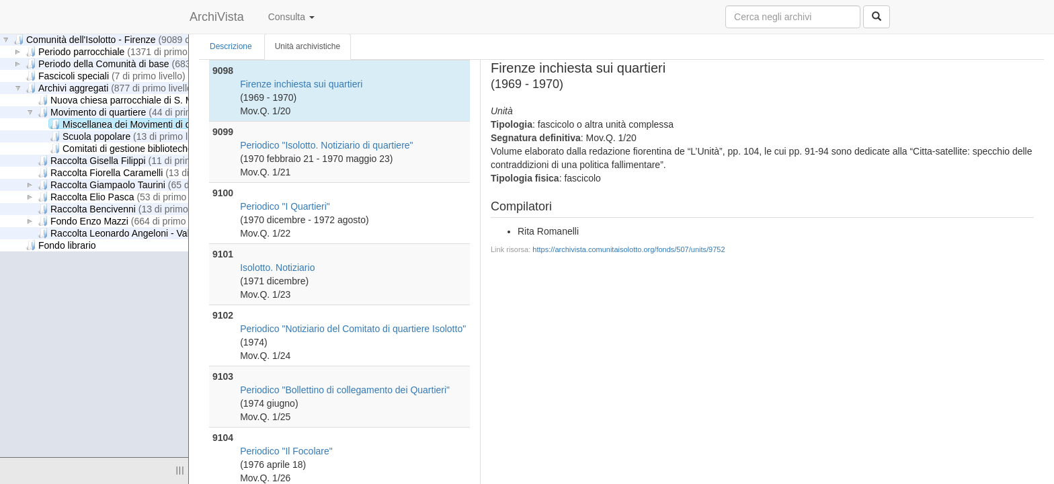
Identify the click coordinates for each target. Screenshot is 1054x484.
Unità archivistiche (307, 46)
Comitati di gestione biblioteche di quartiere (184, 148)
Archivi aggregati (110, 88)
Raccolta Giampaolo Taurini (142, 184)
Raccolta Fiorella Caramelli (141, 172)
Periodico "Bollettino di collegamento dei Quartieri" (345, 390)
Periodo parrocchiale (121, 51)
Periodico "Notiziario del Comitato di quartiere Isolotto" (353, 328)
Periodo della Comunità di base (143, 63)
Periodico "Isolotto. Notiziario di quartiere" (326, 145)
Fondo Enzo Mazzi (126, 221)
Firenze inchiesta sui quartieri (301, 84)
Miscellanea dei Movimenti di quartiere (177, 124)
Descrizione (231, 46)
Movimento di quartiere (133, 112)
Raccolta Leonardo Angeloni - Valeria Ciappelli (179, 233)
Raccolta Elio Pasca (127, 197)
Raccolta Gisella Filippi (132, 160)
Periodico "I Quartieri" (285, 206)
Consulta (291, 16)
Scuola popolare (131, 136)
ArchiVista (217, 17)
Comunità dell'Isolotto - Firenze (130, 39)
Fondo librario (61, 245)
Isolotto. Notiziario (277, 267)
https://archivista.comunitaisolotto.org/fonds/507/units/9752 (628, 249)
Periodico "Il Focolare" (286, 451)
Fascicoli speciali (106, 76)
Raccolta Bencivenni (127, 209)
